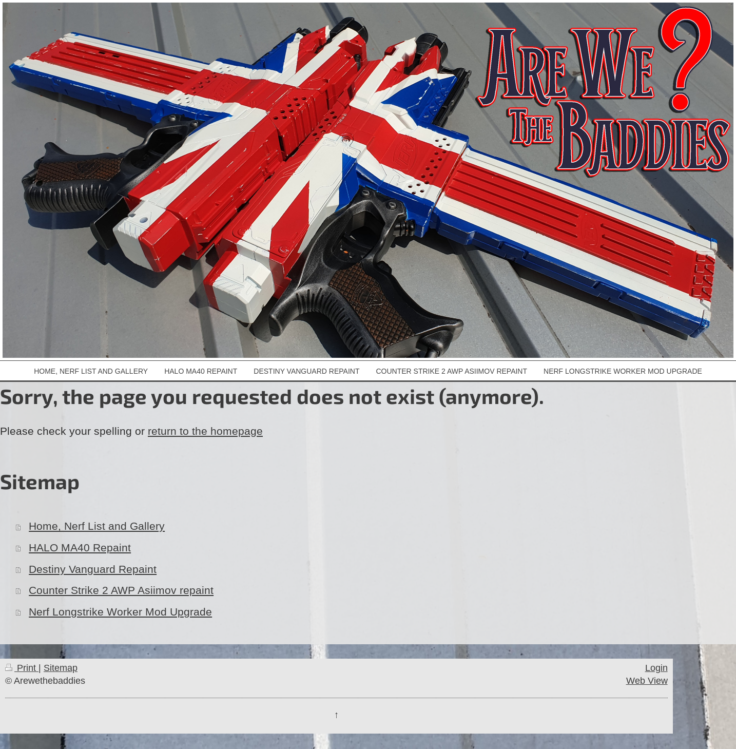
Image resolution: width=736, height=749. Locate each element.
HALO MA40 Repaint (80, 548)
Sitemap (61, 667)
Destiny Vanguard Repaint (93, 569)
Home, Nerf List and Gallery (97, 526)
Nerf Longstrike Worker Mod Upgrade (120, 612)
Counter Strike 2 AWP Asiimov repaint (121, 590)
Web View (647, 680)
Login (656, 667)
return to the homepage (205, 431)
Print (21, 667)
